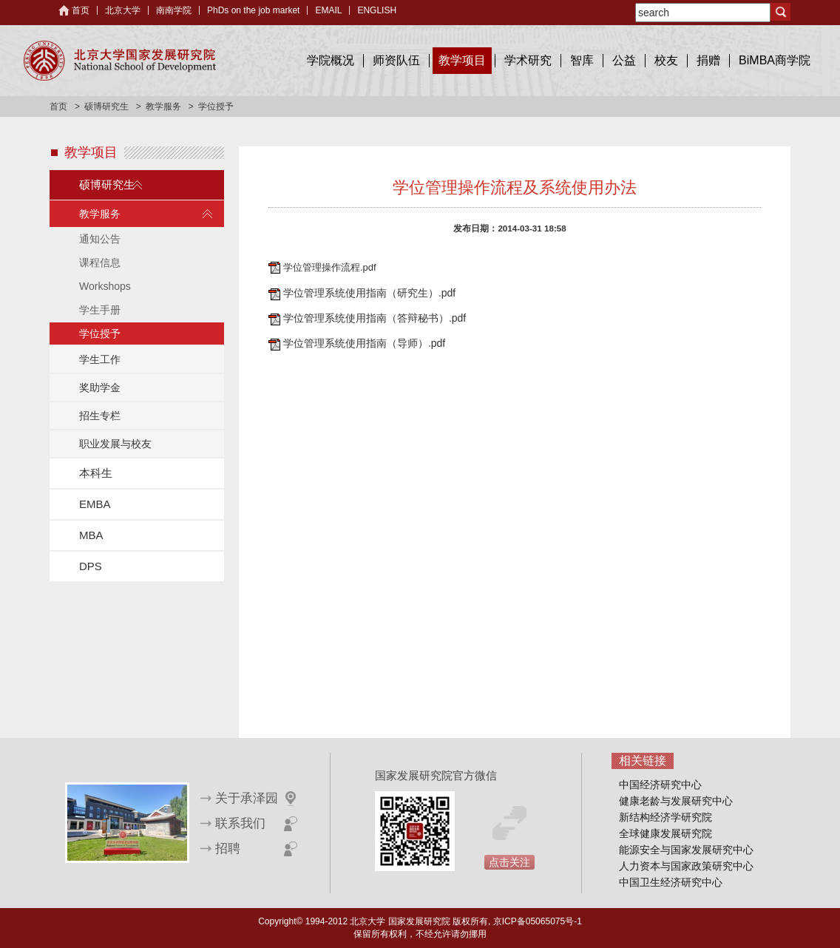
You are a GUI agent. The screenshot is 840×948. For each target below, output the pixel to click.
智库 (582, 60)
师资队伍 (396, 60)
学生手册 (100, 310)
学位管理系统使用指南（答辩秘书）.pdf (374, 318)
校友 (666, 60)
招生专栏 (100, 415)
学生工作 (100, 359)
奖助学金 (100, 387)
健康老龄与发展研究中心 (676, 801)
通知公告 (100, 239)
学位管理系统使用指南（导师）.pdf (364, 343)
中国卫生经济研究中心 (670, 882)
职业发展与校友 (115, 444)
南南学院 (174, 10)
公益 (624, 60)
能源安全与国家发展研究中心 (686, 850)
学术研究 (528, 60)
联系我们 (240, 823)
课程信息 (100, 262)
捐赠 (708, 60)
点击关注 (509, 862)
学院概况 (330, 60)
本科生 (95, 473)
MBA (91, 535)
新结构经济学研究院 (665, 817)
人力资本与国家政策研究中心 (686, 866)
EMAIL (328, 10)
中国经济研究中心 (660, 784)
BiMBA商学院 (774, 60)
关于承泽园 (246, 798)
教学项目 (462, 60)
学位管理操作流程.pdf (329, 267)
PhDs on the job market (253, 10)
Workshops (105, 286)
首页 (80, 10)
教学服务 (163, 106)
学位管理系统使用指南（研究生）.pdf (369, 293)
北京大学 (122, 10)
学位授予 (100, 333)
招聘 (227, 849)
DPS (90, 566)
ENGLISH (376, 10)
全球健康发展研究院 (665, 833)
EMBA (95, 504)
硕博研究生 (106, 106)
